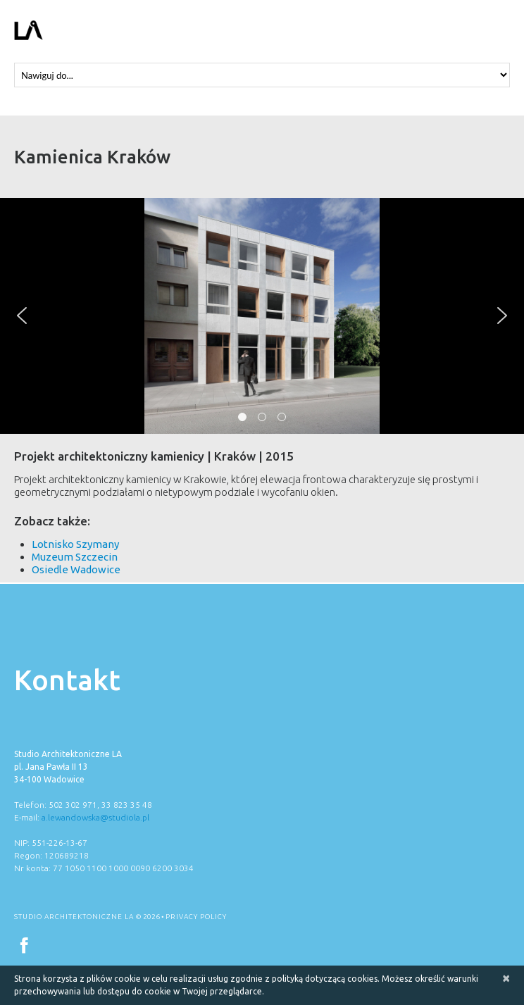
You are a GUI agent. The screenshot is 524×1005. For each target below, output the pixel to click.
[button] (22, 315)
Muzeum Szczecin (75, 557)
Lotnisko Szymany (75, 544)
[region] (262, 316)
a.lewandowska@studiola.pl (95, 817)
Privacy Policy (196, 916)
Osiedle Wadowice (76, 569)
